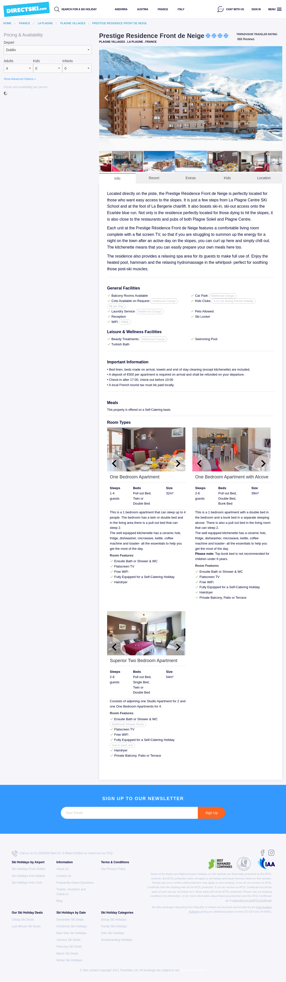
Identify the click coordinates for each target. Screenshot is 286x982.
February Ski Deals (69, 946)
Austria (142, 9)
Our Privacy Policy (113, 869)
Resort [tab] (154, 178)
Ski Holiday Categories (117, 912)
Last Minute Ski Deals (26, 926)
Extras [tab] (191, 178)
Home (7, 23)
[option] (190, 97)
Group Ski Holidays (114, 919)
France (163, 9)
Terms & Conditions (115, 862)
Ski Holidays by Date (71, 912)
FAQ (110, 853)
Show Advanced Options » (20, 78)
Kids (36, 61)
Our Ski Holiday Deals (27, 912)
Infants (67, 61)
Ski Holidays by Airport (28, 862)
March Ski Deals (67, 953)
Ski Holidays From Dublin (28, 869)
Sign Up (211, 813)
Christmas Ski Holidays (71, 926)
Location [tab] (264, 178)
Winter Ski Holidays (69, 960)
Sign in (256, 9)
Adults (8, 61)
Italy (181, 9)
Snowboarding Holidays (116, 940)
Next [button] (275, 98)
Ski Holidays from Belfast (28, 876)
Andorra (121, 9)
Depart (9, 42)
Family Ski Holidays (114, 926)
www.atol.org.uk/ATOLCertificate (252, 900)
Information (64, 862)
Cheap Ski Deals (23, 919)
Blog (59, 901)
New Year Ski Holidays (71, 933)
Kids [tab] (227, 178)
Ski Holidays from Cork (27, 882)
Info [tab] (117, 178)
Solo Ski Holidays (112, 933)
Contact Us (63, 876)
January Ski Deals (68, 940)
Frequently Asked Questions (75, 882)
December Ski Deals (69, 919)
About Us (62, 869)
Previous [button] (106, 98)
